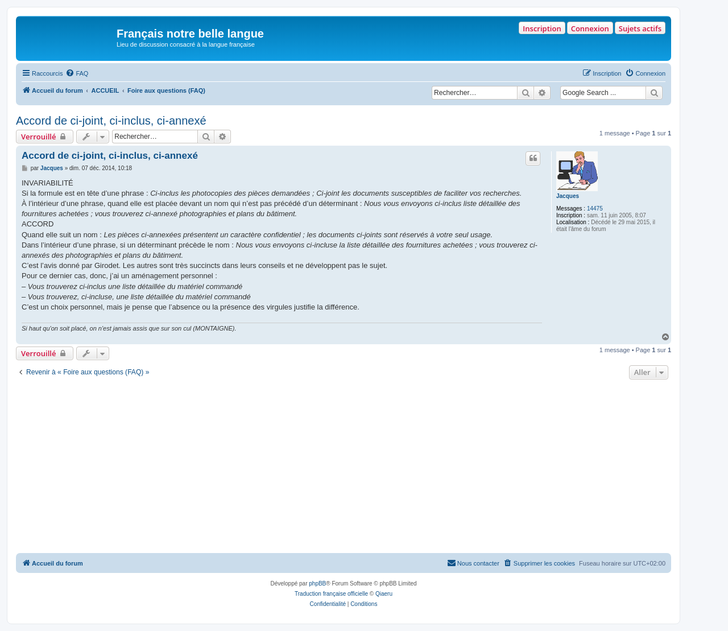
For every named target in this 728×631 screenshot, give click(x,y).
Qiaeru (383, 594)
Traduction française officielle (331, 594)
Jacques (567, 196)
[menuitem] (76, 73)
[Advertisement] (343, 467)
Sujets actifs (640, 28)
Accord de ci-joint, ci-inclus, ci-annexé (111, 120)
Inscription (542, 28)
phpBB (317, 583)
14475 (595, 208)
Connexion (590, 28)
